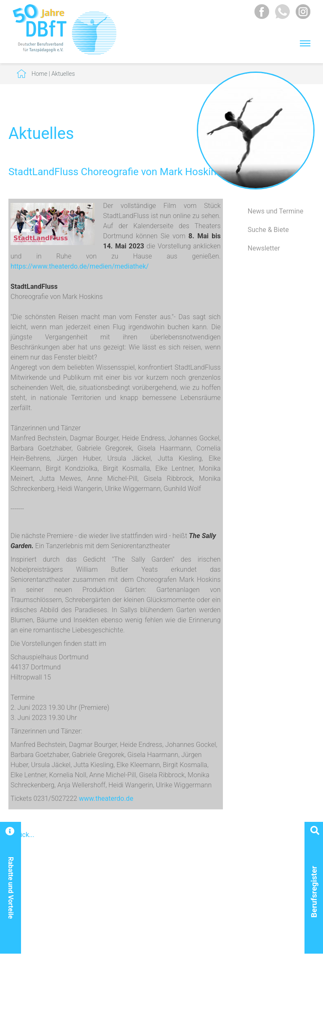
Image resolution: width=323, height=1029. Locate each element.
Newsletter (264, 248)
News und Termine (275, 211)
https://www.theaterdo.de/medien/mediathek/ (80, 266)
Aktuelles (63, 73)
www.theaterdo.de (105, 798)
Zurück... (21, 835)
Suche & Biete (268, 230)
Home (39, 73)
